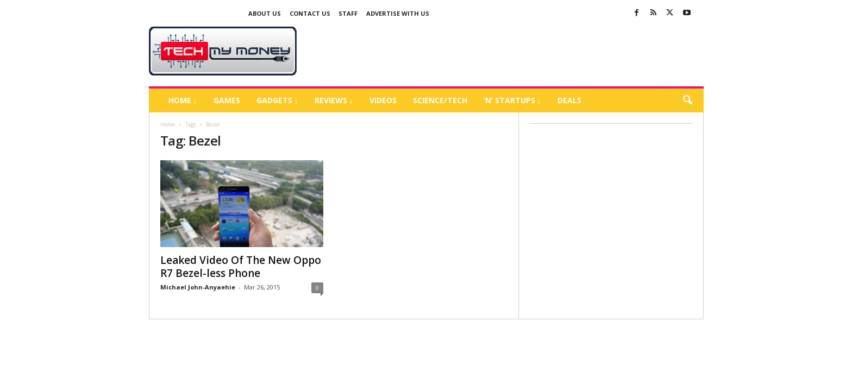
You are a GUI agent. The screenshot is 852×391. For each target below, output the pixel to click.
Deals (569, 100)
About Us (264, 13)
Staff (348, 13)
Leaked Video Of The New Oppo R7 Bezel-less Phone (240, 266)
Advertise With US (397, 13)
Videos (383, 100)
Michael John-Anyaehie (197, 287)
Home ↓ (182, 100)
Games (227, 100)
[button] (687, 100)
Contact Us (310, 13)
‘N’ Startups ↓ (512, 100)
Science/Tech (440, 100)
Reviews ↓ (334, 100)
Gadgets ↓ (277, 100)
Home (167, 124)
